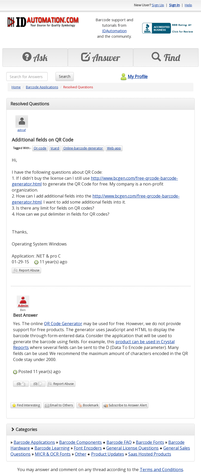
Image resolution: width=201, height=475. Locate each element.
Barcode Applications (42, 87)
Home (16, 87)
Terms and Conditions (161, 469)
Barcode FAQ (119, 442)
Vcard (55, 148)
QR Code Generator (63, 323)
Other (80, 454)
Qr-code (40, 148)
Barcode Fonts (150, 442)
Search (64, 76)
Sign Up (158, 5)
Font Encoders (88, 448)
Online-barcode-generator (83, 148)
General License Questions (132, 448)
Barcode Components (80, 442)
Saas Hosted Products (149, 454)
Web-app (114, 148)
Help (188, 5)
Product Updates (107, 454)
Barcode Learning (52, 448)
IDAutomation (114, 30)
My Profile (133, 76)
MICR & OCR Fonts (53, 454)
